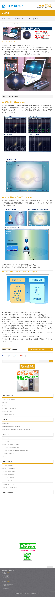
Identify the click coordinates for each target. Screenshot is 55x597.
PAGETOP (50, 567)
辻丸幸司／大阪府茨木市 (8, 477)
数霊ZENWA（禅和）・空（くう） (10, 414)
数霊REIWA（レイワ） (7, 411)
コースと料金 (5, 441)
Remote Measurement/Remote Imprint (11, 426)
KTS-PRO (4, 402)
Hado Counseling (6, 423)
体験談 (4, 456)
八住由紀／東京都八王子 (8, 465)
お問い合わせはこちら (49, 4)
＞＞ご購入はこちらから (27, 34)
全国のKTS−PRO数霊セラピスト (10, 453)
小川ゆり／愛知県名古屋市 (8, 468)
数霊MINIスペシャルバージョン (9, 408)
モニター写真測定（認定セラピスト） (11, 447)
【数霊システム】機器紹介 (8, 399)
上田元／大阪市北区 (7, 481)
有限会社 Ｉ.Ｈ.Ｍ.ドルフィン (26, 593)
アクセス (8, 572)
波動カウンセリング (7, 438)
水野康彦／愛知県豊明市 (8, 474)
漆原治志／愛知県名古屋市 (8, 471)
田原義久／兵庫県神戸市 (8, 484)
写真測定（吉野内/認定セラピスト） (10, 444)
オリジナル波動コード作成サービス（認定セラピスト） (15, 450)
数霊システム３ (6, 405)
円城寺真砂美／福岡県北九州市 (9, 487)
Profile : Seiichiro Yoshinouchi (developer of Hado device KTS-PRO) (17, 429)
